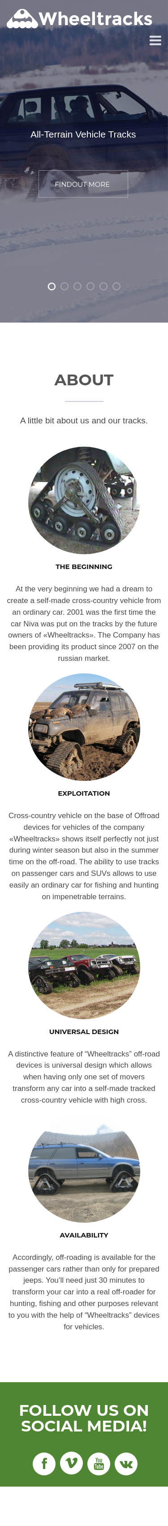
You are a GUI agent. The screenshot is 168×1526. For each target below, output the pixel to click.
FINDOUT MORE (82, 184)
